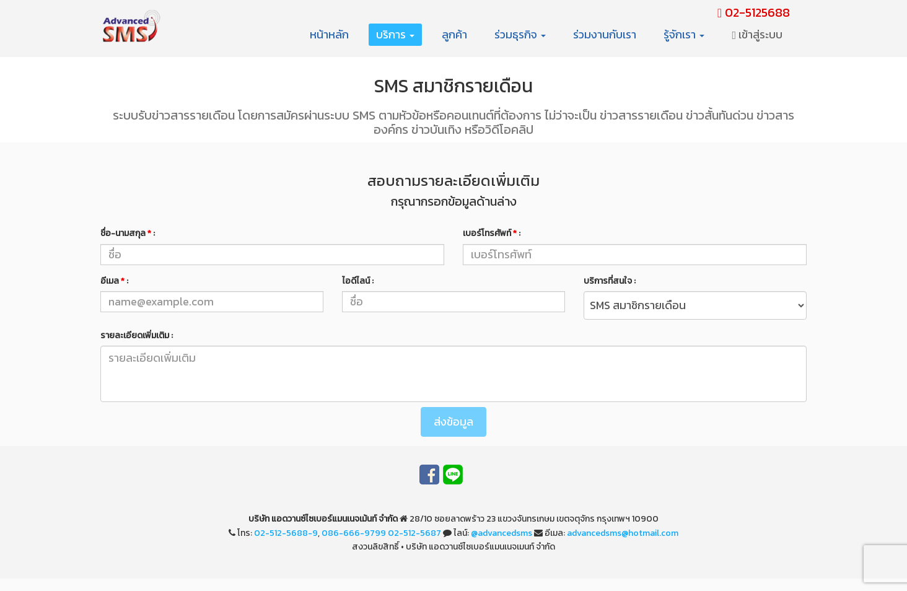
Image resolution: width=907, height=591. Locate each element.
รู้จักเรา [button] (684, 34)
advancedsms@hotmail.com (622, 533)
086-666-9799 (354, 533)
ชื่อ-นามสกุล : (127, 233)
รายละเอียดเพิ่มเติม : (136, 335)
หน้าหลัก (329, 34)
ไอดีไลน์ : (358, 280)
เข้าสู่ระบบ (757, 34)
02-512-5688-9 (286, 533)
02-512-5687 (414, 533)
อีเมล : (114, 280)
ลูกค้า (454, 34)
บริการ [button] (395, 34)
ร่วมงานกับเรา (604, 34)
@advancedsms (501, 533)
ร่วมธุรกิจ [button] (520, 34)
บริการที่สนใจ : (610, 280)
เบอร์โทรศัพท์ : (491, 233)
